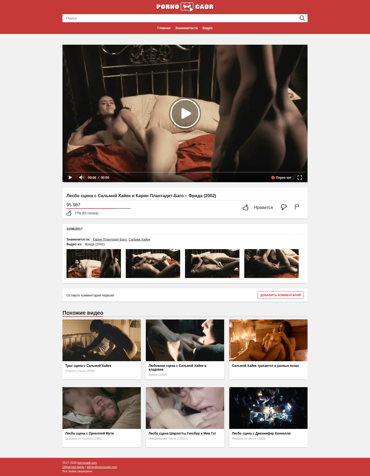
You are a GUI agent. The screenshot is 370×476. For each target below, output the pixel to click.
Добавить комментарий (280, 295)
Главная (164, 28)
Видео (207, 28)
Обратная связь (73, 467)
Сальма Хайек (139, 239)
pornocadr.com (87, 462)
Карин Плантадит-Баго (110, 239)
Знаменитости (186, 28)
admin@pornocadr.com (102, 467)
